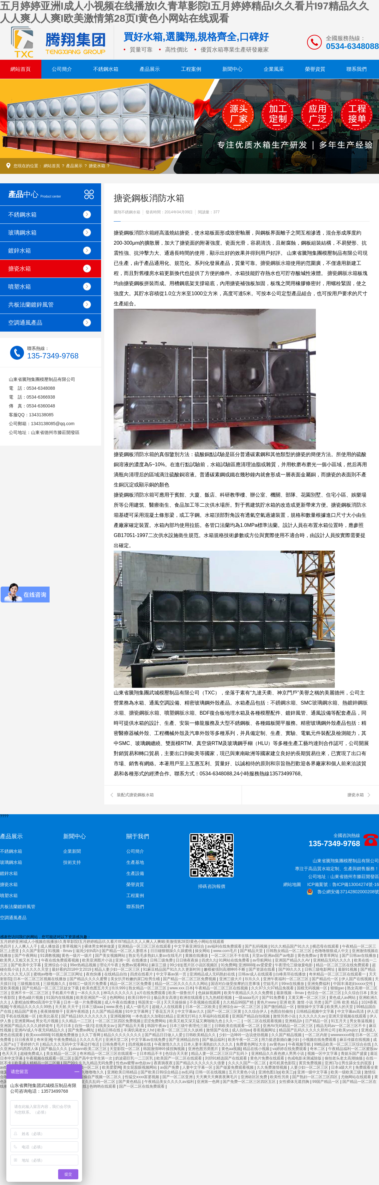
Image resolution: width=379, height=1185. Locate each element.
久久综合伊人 (256, 1011)
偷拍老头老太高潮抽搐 (344, 1058)
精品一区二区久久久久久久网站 (182, 983)
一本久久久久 (89, 993)
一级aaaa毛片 (247, 997)
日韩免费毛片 (114, 1044)
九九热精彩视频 (219, 997)
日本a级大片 (342, 1067)
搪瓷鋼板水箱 (342, 273)
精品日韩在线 (109, 1030)
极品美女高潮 (165, 997)
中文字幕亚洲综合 (189, 946)
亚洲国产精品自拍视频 (251, 1016)
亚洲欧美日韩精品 (122, 1072)
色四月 (6, 946)
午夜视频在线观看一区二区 (49, 1058)
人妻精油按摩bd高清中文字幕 (36, 1002)
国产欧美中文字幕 (26, 965)
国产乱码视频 (256, 946)
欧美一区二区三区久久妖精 (180, 1030)
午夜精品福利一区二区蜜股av (353, 1049)
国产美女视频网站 (110, 955)
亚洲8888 (246, 965)
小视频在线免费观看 (319, 1039)
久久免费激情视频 (272, 1067)
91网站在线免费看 (235, 960)
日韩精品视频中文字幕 (315, 1011)
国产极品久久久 (55, 1049)
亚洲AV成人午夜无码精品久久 (40, 1030)
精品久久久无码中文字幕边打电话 (71, 1044)
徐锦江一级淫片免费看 (88, 983)
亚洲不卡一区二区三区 (30, 993)
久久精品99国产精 (239, 1002)
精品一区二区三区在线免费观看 (343, 965)
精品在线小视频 (256, 1049)
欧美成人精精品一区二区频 (38, 1063)
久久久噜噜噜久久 (89, 1072)
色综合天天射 (177, 1053)
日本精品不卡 (151, 1053)
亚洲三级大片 (231, 979)
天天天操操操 (175, 1002)
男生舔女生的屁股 (357, 1063)
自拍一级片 (84, 1025)
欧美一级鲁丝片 (182, 993)
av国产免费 (170, 1067)
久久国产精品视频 (107, 1011)
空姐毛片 (271, 983)
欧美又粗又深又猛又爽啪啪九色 (196, 1021)
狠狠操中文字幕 (311, 1007)
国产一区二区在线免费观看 (142, 1086)
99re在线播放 (293, 983)
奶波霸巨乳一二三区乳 (134, 1058)
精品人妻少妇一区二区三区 (117, 969)
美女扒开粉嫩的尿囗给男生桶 (136, 979)
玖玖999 (118, 988)
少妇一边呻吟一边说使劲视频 (244, 1035)
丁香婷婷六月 (28, 1044)
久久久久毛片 (91, 1039)
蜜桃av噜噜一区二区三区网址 (58, 974)
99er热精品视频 (83, 965)
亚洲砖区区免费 (254, 1077)
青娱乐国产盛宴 (354, 1053)
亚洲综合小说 (56, 965)
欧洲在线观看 (191, 997)
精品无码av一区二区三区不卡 (341, 1025)
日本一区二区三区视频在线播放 (40, 979)
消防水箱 (144, 232)
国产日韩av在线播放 (359, 955)
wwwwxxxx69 (342, 1035)
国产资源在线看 (262, 969)
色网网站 (118, 997)
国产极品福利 (214, 1039)
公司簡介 (62, 69)
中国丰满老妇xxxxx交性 (353, 983)
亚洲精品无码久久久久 (332, 960)
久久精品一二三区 (77, 1021)
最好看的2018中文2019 (72, 969)
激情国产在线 (218, 1030)
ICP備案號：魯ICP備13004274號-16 (343, 884)
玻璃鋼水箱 (49, 232)
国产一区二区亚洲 (178, 1077)
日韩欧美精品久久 (201, 1035)
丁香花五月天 (163, 1011)
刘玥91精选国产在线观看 (226, 1058)
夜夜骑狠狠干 (52, 1011)
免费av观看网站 (135, 965)
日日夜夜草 (24, 1039)
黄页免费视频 (310, 1063)
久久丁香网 (91, 1035)
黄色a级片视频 (31, 997)
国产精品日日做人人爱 (164, 1035)
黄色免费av (308, 955)
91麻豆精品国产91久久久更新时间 (172, 969)
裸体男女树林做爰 (100, 946)
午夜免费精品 (65, 1039)
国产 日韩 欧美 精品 (342, 1002)
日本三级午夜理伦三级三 (191, 1025)
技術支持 (72, 862)
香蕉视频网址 (265, 1030)
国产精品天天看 (131, 1025)
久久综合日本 (356, 993)
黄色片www (267, 1002)
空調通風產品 (49, 323)
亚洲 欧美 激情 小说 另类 (301, 1002)
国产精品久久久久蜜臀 (88, 979)
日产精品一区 (317, 1021)
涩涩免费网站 (155, 1021)
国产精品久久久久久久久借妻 (201, 1063)
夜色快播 (94, 974)
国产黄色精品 (130, 1081)
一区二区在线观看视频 (263, 1021)
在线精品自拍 (116, 974)
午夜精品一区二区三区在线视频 (222, 988)
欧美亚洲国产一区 (91, 997)
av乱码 (187, 1072)
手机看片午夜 (63, 993)
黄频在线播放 (197, 955)
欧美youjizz (349, 1030)
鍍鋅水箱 (49, 250)
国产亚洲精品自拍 (184, 1039)
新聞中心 (232, 69)
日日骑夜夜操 (187, 960)
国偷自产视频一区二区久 (101, 1077)
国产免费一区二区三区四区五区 (250, 1081)
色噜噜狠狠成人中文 (332, 951)
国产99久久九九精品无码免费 (88, 1063)
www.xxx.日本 (181, 988)
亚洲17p (332, 1063)
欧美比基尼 (49, 1016)
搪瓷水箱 (97, 165)
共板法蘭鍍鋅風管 (49, 304)
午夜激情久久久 (168, 1044)
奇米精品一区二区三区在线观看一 (338, 974)
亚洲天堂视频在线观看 (347, 1016)
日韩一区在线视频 (210, 1072)
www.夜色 (115, 1007)
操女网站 (203, 951)
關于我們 (137, 836)
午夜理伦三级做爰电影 (294, 965)
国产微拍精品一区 (279, 1007)
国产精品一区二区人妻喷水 (125, 951)
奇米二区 (318, 1049)
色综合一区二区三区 (324, 993)
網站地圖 (292, 884)
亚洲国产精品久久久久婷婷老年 (27, 1025)
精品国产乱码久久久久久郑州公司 (308, 1030)
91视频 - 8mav (61, 951)
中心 (34, 194)
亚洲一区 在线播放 (131, 960)
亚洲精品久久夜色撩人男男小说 (278, 1053)
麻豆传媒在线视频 (355, 1039)
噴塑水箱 (49, 286)
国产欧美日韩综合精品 (160, 1072)
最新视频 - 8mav (290, 993)
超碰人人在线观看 (167, 1007)
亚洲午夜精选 (78, 1011)
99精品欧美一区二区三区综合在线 (343, 1044)
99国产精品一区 (326, 1081)
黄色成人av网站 (343, 997)
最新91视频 (348, 969)
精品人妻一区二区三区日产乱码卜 (220, 1053)
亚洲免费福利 (319, 983)
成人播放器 (50, 946)
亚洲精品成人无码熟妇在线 (213, 974)
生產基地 (135, 862)
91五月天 (339, 1021)
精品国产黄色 (26, 1011)
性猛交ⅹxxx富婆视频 (142, 1077)
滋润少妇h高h (87, 951)
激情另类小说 (285, 1016)
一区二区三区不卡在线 (230, 955)
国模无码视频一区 (312, 988)
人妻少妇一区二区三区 (309, 1067)
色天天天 (10, 1053)
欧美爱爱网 (111, 1067)
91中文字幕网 (137, 1011)
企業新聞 (72, 851)
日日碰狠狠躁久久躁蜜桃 (171, 951)
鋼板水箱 (280, 263)
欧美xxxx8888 (38, 1035)
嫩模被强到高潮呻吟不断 (225, 969)
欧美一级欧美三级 (346, 1072)
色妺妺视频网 (210, 993)
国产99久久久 (290, 969)
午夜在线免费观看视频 (60, 960)
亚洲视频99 (119, 1016)
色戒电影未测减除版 (304, 1058)
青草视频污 (72, 946)
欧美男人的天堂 (340, 1007)
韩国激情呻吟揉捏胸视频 (164, 1049)
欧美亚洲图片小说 (97, 960)
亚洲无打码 (186, 1016)
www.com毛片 (225, 951)
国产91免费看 (274, 997)
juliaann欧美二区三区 (89, 1049)
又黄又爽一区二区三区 (307, 997)
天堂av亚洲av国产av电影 (273, 955)
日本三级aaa (93, 1007)
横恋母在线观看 (326, 946)
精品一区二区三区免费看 (131, 983)
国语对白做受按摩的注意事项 (236, 983)
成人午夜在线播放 (120, 1002)
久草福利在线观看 (214, 1016)
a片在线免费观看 (151, 993)
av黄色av (277, 1044)
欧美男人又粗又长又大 (19, 960)
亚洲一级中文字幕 (312, 1072)
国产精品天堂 (252, 951)
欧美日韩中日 (140, 997)
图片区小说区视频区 (201, 965)
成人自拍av (241, 1030)
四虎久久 (209, 960)
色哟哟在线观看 (103, 1086)
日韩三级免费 (162, 960)
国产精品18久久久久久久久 (84, 1016)
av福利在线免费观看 (225, 946)
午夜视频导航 (300, 1044)
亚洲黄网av (24, 1021)
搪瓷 (265, 263)
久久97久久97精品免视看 (273, 988)
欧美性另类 (280, 1077)
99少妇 (175, 965)
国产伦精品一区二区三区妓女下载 (51, 988)
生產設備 (135, 873)
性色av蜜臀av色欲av (134, 1063)
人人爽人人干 (26, 946)
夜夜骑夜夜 (164, 1063)
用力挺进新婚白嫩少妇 (280, 1039)
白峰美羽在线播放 (291, 974)
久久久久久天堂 (36, 969)
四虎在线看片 (142, 974)
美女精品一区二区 (61, 1053)
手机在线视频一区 (21, 1016)
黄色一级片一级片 (77, 955)
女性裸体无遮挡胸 (294, 1081)
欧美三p (288, 1072)
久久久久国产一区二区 (247, 1063)
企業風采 (274, 69)
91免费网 (228, 965)
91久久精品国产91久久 (290, 946)
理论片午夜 (109, 965)
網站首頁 (20, 69)
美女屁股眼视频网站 (140, 1067)
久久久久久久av (313, 1016)
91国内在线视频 (60, 997)
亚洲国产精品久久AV (293, 960)
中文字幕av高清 (351, 1011)
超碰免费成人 (32, 1053)
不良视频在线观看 (205, 1002)
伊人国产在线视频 (357, 979)
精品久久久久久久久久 (123, 1035)
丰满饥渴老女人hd (139, 1030)
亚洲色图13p (269, 1072)
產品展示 (150, 69)
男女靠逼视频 (361, 1021)
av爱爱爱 (264, 965)
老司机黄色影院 (283, 1063)
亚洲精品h (294, 1021)
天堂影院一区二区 (125, 1049)
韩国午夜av (157, 1025)
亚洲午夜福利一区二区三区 (286, 979)
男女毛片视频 (47, 1021)
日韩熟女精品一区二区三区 (289, 951)
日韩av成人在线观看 (256, 974)
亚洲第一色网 (208, 1081)
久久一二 (234, 1021)
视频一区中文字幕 (323, 1053)
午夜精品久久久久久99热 (31, 1007)
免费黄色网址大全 (251, 1044)
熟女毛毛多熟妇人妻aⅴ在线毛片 (156, 955)
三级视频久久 (55, 983)
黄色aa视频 (231, 1049)
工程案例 (191, 69)
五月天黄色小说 (242, 1072)
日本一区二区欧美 (201, 1007)
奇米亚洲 (44, 1039)
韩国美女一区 (150, 1002)
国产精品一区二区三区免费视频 (190, 979)
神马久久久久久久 (119, 993)
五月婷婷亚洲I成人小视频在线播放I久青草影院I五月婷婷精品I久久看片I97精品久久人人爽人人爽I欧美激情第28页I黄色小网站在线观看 (112, 941)
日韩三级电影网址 (320, 969)
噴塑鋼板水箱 (179, 713)
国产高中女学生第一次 (94, 1058)
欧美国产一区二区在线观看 (179, 1058)
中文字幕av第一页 (172, 974)
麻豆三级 (159, 965)
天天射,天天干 (67, 1007)
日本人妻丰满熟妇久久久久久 (208, 1044)
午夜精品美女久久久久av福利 (169, 1081)
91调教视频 (50, 955)
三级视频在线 (29, 983)
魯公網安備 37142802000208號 (343, 892)
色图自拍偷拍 (282, 1011)
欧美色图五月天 (96, 988)
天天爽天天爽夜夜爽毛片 (217, 1077)
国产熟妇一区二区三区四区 (315, 1077)
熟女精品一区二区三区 (148, 988)
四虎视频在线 (140, 1044)
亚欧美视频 (10, 988)
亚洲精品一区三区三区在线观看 (145, 946)
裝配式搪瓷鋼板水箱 (135, 794)
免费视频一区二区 (84, 1067)
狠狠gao (337, 988)
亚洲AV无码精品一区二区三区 (288, 1025)
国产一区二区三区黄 (224, 1011)
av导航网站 (263, 960)
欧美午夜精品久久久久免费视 (249, 993)
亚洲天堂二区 (117, 1039)
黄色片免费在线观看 (267, 1058)
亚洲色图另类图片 (203, 1049)
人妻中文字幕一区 (198, 1067)
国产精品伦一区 (325, 979)
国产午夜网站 (26, 955)
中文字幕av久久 (191, 1011)
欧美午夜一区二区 (243, 1039)
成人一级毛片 (138, 1007)
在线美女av (105, 1025)
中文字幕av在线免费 (148, 1039)
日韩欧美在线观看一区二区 (237, 1025)
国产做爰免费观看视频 (235, 1067)
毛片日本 (64, 1025)
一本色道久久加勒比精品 (153, 1016)
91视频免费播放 (65, 1035)
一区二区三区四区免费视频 (118, 1021)
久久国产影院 (34, 951)
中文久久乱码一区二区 (96, 1081)
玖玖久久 (253, 979)
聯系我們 (356, 69)
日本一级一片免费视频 (82, 1002)
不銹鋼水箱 (105, 69)
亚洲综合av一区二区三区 (240, 1007)
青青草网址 (330, 955)
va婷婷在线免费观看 (290, 1049)
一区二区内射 (316, 1035)
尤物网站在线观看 (356, 1077)
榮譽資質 (315, 69)
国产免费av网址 (82, 1030)
